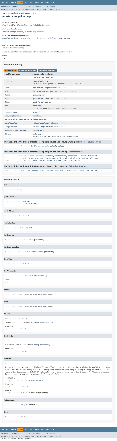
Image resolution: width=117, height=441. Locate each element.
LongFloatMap (11, 123)
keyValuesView (39, 119)
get (34, 95)
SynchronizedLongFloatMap (32, 38)
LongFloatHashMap (10, 38)
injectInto (33, 158)
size (103, 170)
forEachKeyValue (40, 91)
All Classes (50, 6)
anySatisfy (21, 156)
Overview (4, 2)
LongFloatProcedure (57, 91)
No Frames (37, 6)
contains (49, 156)
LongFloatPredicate (49, 123)
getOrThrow (38, 102)
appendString (10, 170)
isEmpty (49, 170)
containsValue (20, 146)
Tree (31, 2)
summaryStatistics (13, 160)
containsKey (38, 78)
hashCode (37, 106)
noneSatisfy (87, 158)
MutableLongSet (12, 112)
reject (36, 123)
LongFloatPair (24, 119)
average (39, 156)
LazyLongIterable (13, 116)
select (36, 127)
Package (13, 2)
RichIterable (11, 119)
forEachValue (34, 146)
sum (96, 158)
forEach (22, 158)
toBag (34, 160)
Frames (29, 6)
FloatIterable (8, 25)
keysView (37, 116)
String (8, 134)
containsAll (60, 156)
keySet (36, 112)
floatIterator (11, 158)
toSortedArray (60, 160)
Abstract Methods (47, 70)
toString (37, 134)
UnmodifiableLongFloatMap (58, 38)
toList (42, 160)
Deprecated (38, 2)
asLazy (31, 156)
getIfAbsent (38, 98)
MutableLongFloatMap (34, 32)
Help (52, 2)
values (61, 146)
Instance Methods (27, 70)
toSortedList (75, 160)
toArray (26, 160)
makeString (60, 170)
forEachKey (38, 88)
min (66, 158)
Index (47, 2)
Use (26, 2)
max (41, 158)
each (104, 156)
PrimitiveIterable (41, 25)
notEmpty (95, 170)
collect (8, 146)
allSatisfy (9, 156)
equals (36, 81)
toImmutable (38, 130)
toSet (49, 160)
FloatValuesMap (24, 25)
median (60, 158)
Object (43, 81)
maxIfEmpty (50, 158)
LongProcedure (50, 88)
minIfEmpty (75, 158)
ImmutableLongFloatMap (12, 32)
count (83, 156)
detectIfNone (94, 156)
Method (31, 9)
